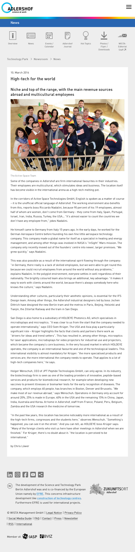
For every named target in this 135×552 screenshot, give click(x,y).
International (24, 524)
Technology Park (18, 59)
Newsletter (71, 518)
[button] (10, 474)
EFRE (40, 494)
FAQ (36, 518)
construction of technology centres (59, 498)
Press (58, 518)
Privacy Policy (73, 513)
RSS (11, 524)
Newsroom (41, 59)
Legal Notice (54, 513)
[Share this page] (41, 474)
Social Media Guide (20, 518)
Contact (47, 518)
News (57, 59)
